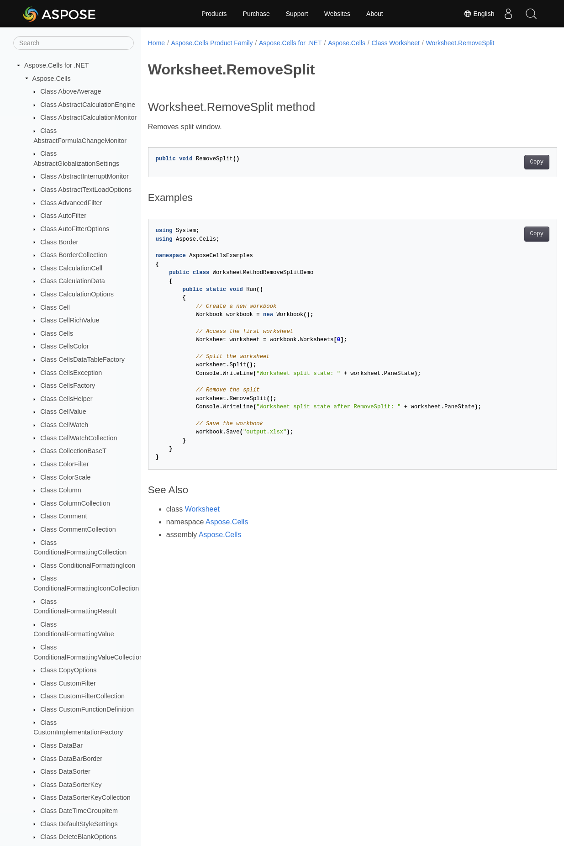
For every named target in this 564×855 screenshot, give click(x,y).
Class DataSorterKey (70, 784)
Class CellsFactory (67, 385)
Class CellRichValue (69, 320)
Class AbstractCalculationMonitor (88, 117)
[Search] (73, 43)
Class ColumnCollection (75, 503)
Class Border (59, 242)
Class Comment (63, 516)
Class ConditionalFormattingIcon (87, 565)
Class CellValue (63, 411)
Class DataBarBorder (71, 758)
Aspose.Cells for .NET (56, 65)
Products (214, 13)
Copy (508, 162)
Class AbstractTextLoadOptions (86, 189)
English (479, 14)
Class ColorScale (65, 477)
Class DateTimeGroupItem (79, 810)
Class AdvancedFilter (71, 202)
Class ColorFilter (64, 464)
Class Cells (56, 333)
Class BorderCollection (73, 255)
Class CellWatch (64, 424)
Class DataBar (61, 745)
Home (156, 43)
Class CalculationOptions (77, 294)
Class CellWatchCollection (78, 438)
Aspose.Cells (51, 78)
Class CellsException (71, 372)
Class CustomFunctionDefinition (87, 709)
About (374, 13)
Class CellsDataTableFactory (82, 359)
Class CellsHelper (66, 398)
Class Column (60, 490)
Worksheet (202, 509)
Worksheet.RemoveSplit (460, 43)
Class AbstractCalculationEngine (87, 104)
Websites (337, 13)
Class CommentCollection (78, 529)
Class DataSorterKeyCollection (85, 797)
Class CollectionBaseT (73, 450)
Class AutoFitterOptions (74, 228)
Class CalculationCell (71, 268)
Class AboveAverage (70, 91)
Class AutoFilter (63, 215)
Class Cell (55, 307)
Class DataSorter (65, 771)
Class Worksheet (395, 43)
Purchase (256, 13)
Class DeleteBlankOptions (78, 836)
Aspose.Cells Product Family (212, 43)
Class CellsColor (64, 346)
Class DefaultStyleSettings (79, 824)
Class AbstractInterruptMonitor (84, 176)
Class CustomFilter (68, 683)
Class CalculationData (72, 281)
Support (297, 13)
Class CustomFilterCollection (82, 696)
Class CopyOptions (68, 670)
